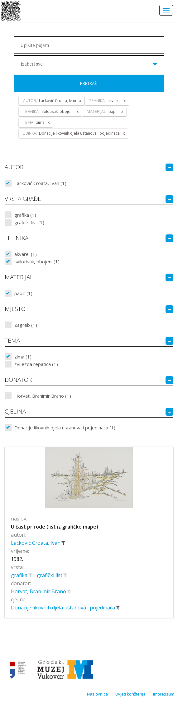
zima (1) (22, 357)
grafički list (50, 575)
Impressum (163, 694)
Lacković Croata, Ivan (36, 542)
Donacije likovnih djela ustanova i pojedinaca (63, 607)
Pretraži (89, 83)
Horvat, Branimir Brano (39, 591)
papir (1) (23, 293)
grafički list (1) (29, 222)
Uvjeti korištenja (130, 694)
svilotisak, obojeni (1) (37, 261)
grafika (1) (25, 215)
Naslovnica (97, 694)
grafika (20, 575)
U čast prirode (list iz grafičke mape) (54, 526)
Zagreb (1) (25, 325)
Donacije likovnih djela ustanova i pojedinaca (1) (64, 427)
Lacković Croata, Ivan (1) (40, 183)
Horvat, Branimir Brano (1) (42, 396)
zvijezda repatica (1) (36, 364)
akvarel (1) (25, 254)
